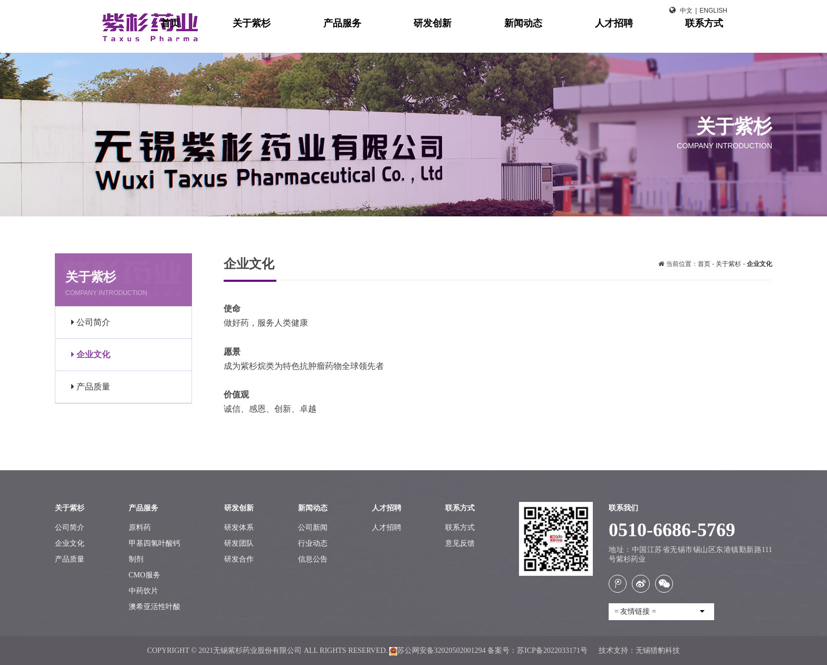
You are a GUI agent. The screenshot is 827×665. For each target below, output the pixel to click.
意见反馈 (460, 543)
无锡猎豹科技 (658, 650)
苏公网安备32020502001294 (437, 650)
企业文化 (90, 354)
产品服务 (428, 37)
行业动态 (313, 543)
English (713, 10)
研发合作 (239, 559)
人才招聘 (640, 37)
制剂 (136, 559)
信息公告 (313, 559)
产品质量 (90, 386)
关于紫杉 (358, 37)
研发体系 (239, 527)
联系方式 (711, 37)
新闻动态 (570, 37)
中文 (686, 10)
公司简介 (90, 322)
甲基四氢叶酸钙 (154, 543)
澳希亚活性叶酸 (154, 607)
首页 (296, 37)
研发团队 (239, 543)
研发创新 (499, 37)
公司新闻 (313, 527)
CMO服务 (144, 575)
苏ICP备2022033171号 (553, 650)
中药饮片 (143, 591)
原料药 (140, 527)
